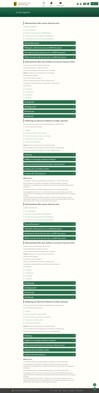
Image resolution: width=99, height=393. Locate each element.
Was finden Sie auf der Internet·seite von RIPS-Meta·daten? (39, 36)
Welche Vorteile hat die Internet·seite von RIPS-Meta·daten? (39, 39)
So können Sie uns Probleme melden (34, 139)
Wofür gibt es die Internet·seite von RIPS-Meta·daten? (38, 33)
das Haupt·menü (29, 92)
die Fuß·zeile (28, 98)
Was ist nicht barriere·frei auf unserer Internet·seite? (38, 136)
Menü (94, 3)
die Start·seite (28, 95)
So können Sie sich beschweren (33, 142)
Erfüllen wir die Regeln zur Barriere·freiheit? (36, 133)
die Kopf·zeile (28, 89)
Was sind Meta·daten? (30, 30)
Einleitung (27, 130)
